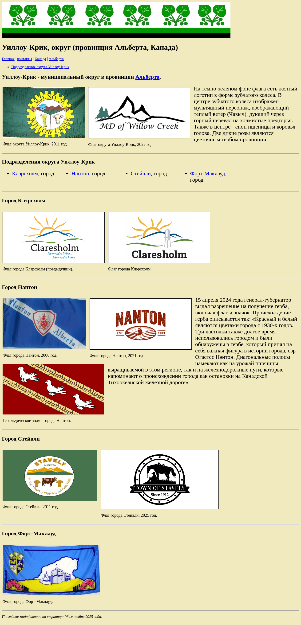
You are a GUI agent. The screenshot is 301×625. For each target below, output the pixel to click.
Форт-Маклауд (207, 173)
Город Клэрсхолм (23, 200)
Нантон (80, 173)
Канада (40, 59)
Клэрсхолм (25, 173)
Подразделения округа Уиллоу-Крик (40, 67)
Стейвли (141, 173)
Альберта (56, 59)
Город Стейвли (21, 439)
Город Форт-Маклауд (29, 533)
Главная (8, 59)
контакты (24, 59)
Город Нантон (19, 287)
